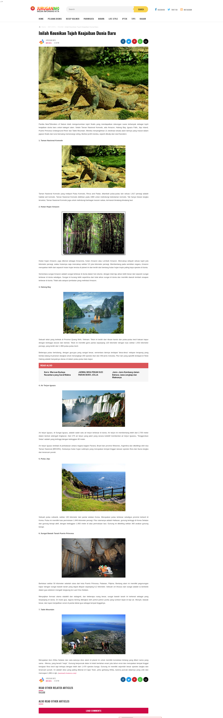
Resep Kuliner (72, 18)
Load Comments (88, 713)
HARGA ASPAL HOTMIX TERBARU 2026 (158, 186)
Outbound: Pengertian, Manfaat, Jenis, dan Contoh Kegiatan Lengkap (163, 103)
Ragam (143, 18)
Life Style (113, 18)
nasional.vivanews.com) (105, 676)
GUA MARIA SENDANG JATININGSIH (160, 96)
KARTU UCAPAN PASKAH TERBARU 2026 (159, 164)
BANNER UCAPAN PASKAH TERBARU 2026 (165, 142)
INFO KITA (49, 43)
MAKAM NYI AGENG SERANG (157, 86)
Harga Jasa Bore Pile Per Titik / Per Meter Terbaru (161, 175)
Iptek (124, 18)
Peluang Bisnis (55, 18)
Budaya (101, 18)
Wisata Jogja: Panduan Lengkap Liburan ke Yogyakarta (163, 79)
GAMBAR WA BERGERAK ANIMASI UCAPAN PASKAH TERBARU (158, 153)
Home (41, 18)
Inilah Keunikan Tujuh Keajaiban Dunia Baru (77, 33)
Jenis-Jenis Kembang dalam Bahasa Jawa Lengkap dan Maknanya (118, 378)
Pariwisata (89, 18)
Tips (133, 18)
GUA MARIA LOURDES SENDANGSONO (161, 91)
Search (127, 9)
